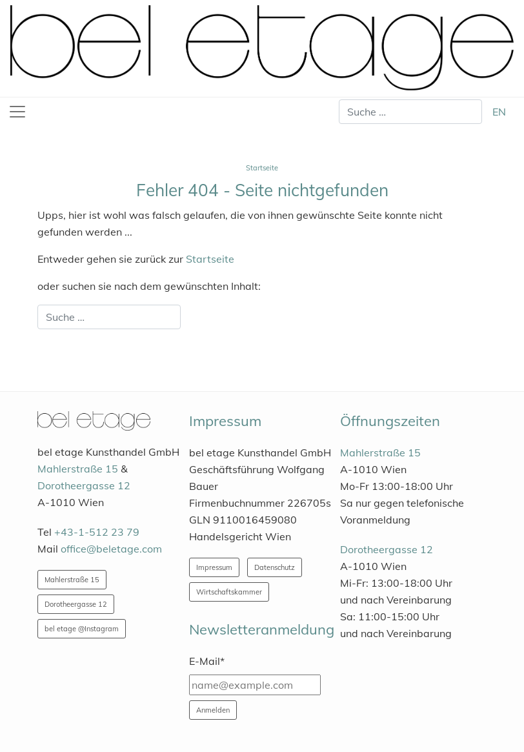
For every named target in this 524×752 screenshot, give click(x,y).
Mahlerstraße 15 (77, 468)
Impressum (214, 567)
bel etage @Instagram (82, 628)
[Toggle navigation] (17, 111)
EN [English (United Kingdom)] (499, 111)
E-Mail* (207, 661)
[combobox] (410, 111)
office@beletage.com (111, 548)
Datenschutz (274, 567)
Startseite (210, 258)
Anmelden (213, 710)
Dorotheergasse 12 (83, 485)
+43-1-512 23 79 (96, 531)
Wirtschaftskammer (229, 591)
